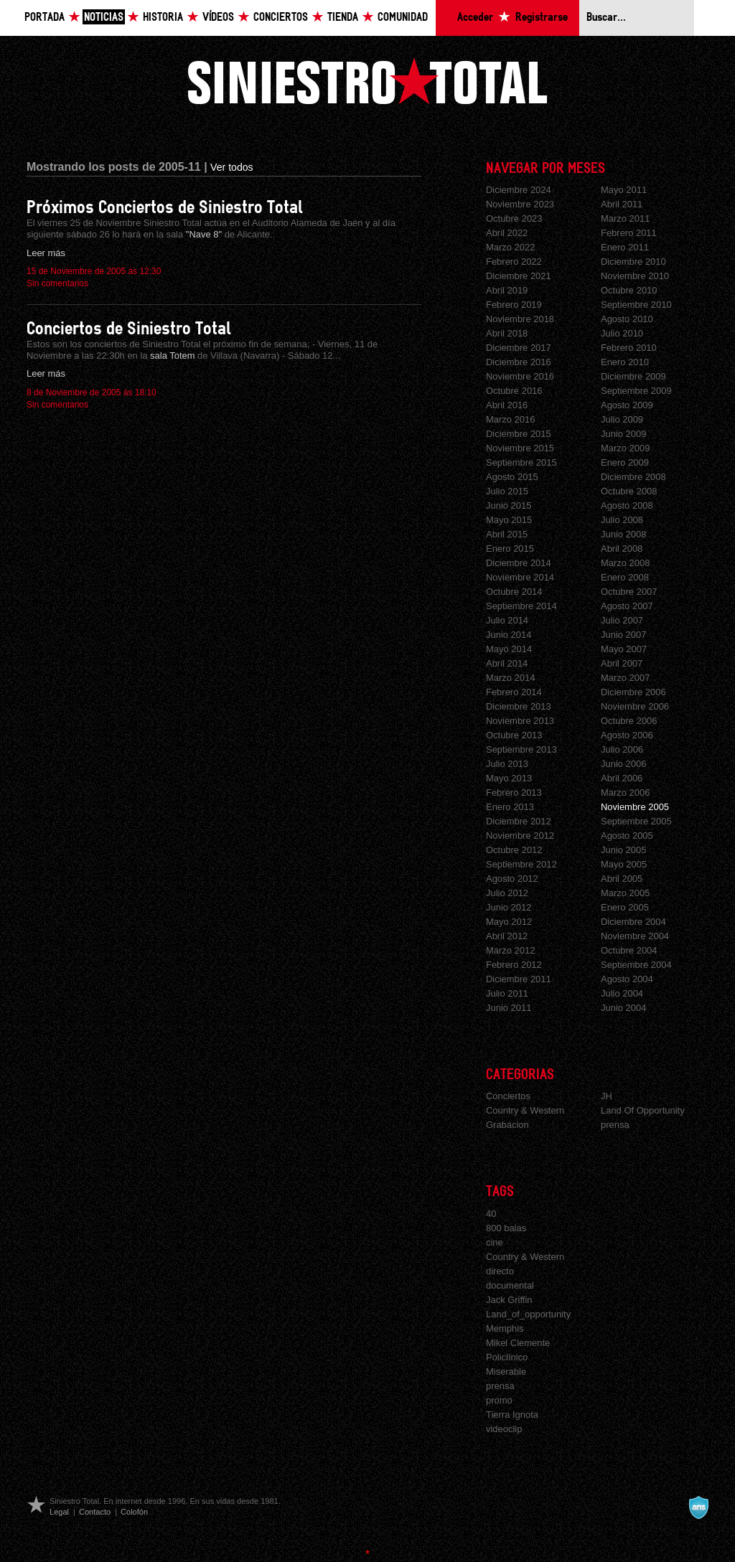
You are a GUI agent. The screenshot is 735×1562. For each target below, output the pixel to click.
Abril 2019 (507, 290)
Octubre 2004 (629, 950)
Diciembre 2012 (518, 821)
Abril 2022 (507, 232)
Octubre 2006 (629, 720)
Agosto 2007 (627, 606)
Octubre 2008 (629, 491)
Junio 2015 (508, 505)
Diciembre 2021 (518, 275)
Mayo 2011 (624, 189)
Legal (59, 1511)
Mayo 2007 (624, 649)
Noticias (103, 17)
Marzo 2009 (625, 448)
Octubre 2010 (629, 290)
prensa (615, 1124)
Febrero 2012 (514, 964)
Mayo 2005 (624, 864)
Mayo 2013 (509, 778)
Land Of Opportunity (643, 1110)
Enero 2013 (510, 806)
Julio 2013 (507, 763)
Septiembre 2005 (636, 821)
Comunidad (403, 17)
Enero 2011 (625, 247)
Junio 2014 (508, 634)
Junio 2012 (508, 907)
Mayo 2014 (509, 649)
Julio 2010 (622, 333)
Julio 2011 (507, 993)
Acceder (475, 17)
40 (491, 1213)
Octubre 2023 (514, 218)
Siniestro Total (367, 80)
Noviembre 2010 (635, 275)
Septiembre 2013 (521, 749)
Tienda (342, 17)
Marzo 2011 (625, 218)
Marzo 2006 (625, 792)
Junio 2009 (623, 433)
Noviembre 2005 (635, 806)
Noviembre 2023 (520, 204)
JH (606, 1096)
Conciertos (280, 17)
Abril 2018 (507, 333)
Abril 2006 (621, 778)
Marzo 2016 (510, 419)
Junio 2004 (623, 1007)
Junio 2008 (623, 534)
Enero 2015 (510, 548)
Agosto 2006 (627, 735)
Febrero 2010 (629, 347)
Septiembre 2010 (636, 304)
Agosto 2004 (627, 979)
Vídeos (218, 17)
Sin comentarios (57, 283)
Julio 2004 (622, 993)
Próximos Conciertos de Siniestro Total (165, 207)
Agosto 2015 (512, 476)
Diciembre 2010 (633, 261)
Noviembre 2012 (520, 835)
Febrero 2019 (514, 304)
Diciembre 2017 (518, 347)
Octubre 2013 (514, 735)
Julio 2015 (507, 491)
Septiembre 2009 (636, 390)
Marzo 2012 (510, 950)
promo (499, 1400)
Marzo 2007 (625, 677)
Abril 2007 (621, 663)
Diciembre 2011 (518, 979)
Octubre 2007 (629, 591)
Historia (163, 17)
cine (494, 1242)
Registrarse (541, 17)
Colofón (134, 1511)
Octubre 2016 (514, 390)
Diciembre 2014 (518, 562)
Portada (44, 17)
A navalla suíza (698, 1507)
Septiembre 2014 (521, 606)
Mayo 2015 (509, 519)
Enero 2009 (625, 462)
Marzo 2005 (625, 893)
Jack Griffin (509, 1299)
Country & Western (525, 1110)
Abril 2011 (621, 204)
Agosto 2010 (627, 319)
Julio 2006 (622, 749)
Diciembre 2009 (633, 376)
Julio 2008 (622, 519)
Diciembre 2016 (518, 362)
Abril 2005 (621, 878)
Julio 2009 (622, 419)
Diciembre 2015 (518, 433)
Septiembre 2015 (521, 462)
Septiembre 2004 (636, 964)
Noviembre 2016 (520, 376)
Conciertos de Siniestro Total (129, 329)
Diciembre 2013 (518, 706)
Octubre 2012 (514, 849)
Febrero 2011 (629, 232)
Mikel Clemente (518, 1342)
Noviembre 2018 (520, 319)
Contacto (95, 1511)
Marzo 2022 (510, 247)
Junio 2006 (623, 763)
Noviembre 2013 (520, 720)
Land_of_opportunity (528, 1314)
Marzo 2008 (625, 562)
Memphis (505, 1328)
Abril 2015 (507, 534)
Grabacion (507, 1124)
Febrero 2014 (514, 692)
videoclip (504, 1429)
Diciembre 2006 (633, 692)
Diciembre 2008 (633, 476)
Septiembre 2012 (521, 864)
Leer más (46, 253)
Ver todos (231, 167)
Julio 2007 (622, 620)
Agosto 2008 (627, 505)
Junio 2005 (623, 849)
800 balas (506, 1228)
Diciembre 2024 (518, 189)
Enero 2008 (625, 577)
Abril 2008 (621, 548)
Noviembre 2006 (635, 706)
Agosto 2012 (512, 878)
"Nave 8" (205, 234)
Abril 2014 (507, 663)
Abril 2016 (507, 405)
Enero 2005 (625, 907)
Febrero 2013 (514, 792)
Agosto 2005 (627, 835)
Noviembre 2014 (520, 577)
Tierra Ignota (512, 1414)
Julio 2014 (507, 620)
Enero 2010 (625, 362)
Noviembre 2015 (520, 448)
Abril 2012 (507, 936)
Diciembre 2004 (633, 921)
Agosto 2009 (627, 405)
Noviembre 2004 (635, 936)
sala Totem (173, 355)
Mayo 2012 (509, 921)
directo (500, 1271)
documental (510, 1285)
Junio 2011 (508, 1007)
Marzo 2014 (510, 677)
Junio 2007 (623, 634)
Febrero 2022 (514, 261)
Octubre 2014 (514, 591)
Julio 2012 (507, 893)
